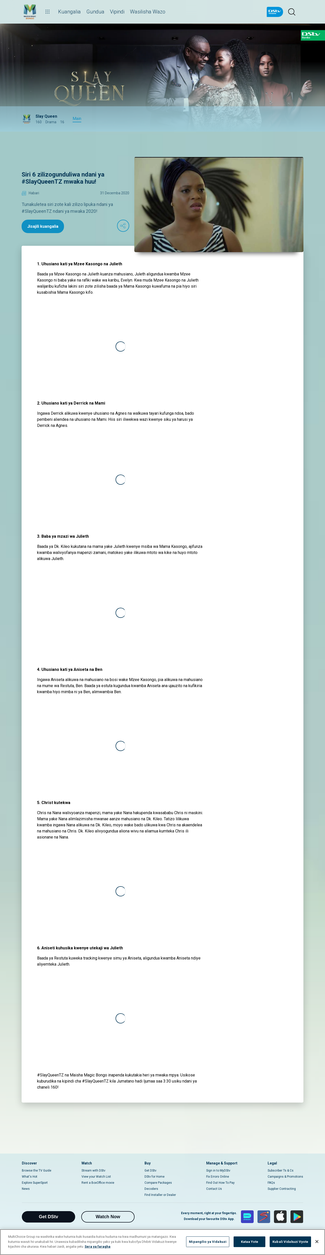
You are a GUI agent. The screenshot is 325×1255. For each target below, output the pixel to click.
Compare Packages (158, 1182)
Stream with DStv (93, 1170)
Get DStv (150, 1170)
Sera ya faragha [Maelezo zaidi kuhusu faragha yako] (97, 1246)
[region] (162, 1242)
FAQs (271, 1182)
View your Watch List (96, 1176)
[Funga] (316, 1241)
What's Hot (29, 1176)
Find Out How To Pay (220, 1182)
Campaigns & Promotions (285, 1176)
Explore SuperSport (35, 1182)
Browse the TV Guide (36, 1170)
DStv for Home (154, 1176)
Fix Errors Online (217, 1176)
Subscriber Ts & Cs (281, 1170)
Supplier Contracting (282, 1189)
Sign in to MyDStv (218, 1170)
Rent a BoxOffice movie (98, 1182)
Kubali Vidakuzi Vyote (290, 1242)
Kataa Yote (249, 1242)
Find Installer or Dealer (160, 1195)
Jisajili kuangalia (42, 226)
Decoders (151, 1189)
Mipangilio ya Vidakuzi (207, 1242)
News (26, 1189)
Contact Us (214, 1189)
